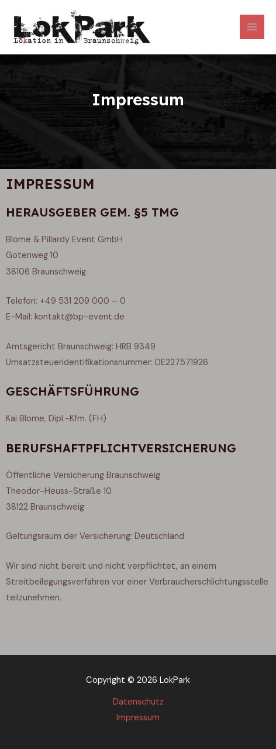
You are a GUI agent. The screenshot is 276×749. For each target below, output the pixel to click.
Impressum (138, 717)
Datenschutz (138, 701)
